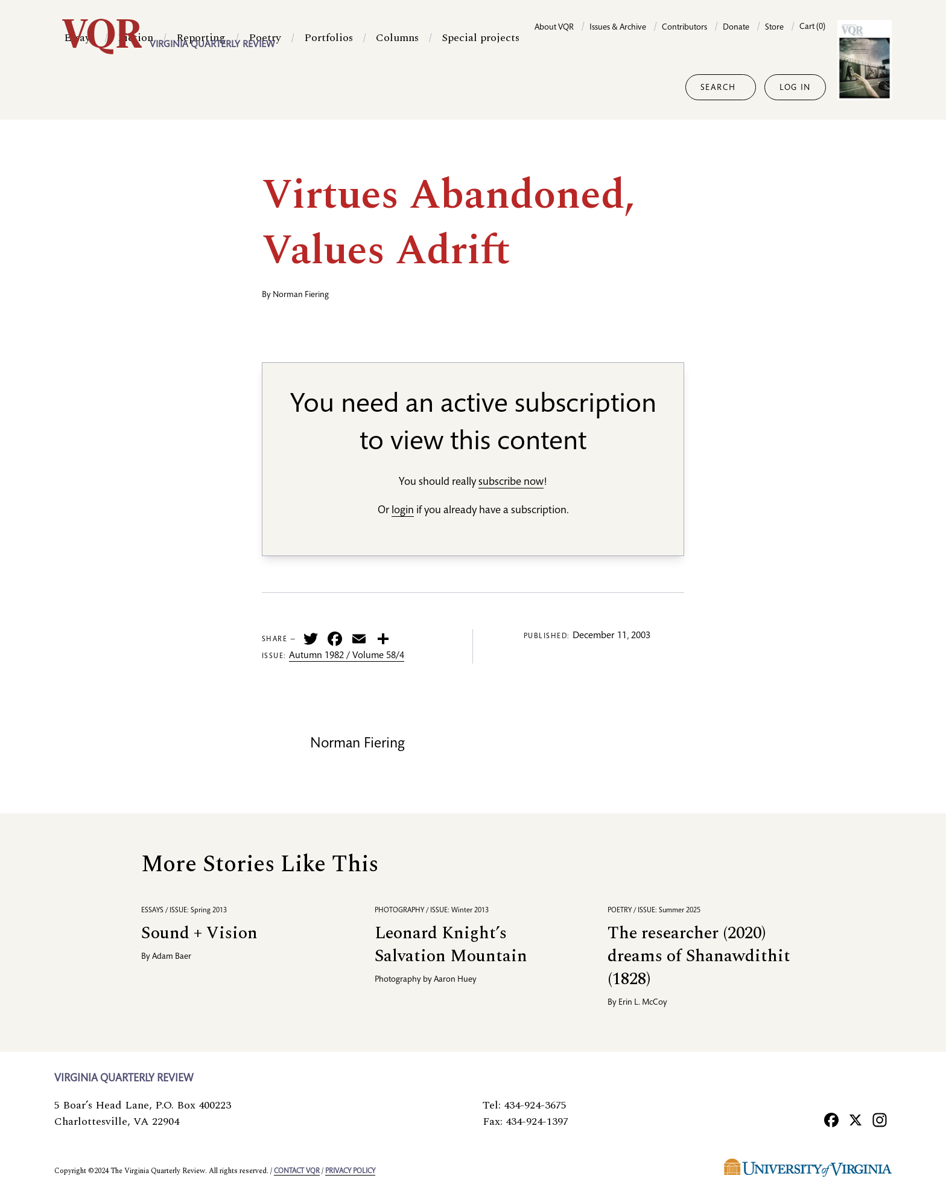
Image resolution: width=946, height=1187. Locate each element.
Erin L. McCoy (642, 1003)
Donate (736, 28)
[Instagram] (880, 1119)
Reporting (201, 87)
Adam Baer (171, 957)
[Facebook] (831, 1119)
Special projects (480, 87)
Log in (795, 88)
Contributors (684, 28)
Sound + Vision (199, 933)
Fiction (135, 87)
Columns (397, 87)
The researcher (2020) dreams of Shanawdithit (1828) (699, 956)
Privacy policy (350, 1171)
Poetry (265, 87)
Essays (79, 87)
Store (774, 28)
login (403, 510)
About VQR (554, 28)
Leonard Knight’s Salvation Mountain (451, 944)
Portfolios (328, 87)
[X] (855, 1119)
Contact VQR (297, 1171)
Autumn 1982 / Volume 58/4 (346, 656)
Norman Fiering (301, 295)
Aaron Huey (455, 980)
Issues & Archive (617, 28)
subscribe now (511, 482)
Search (718, 88)
